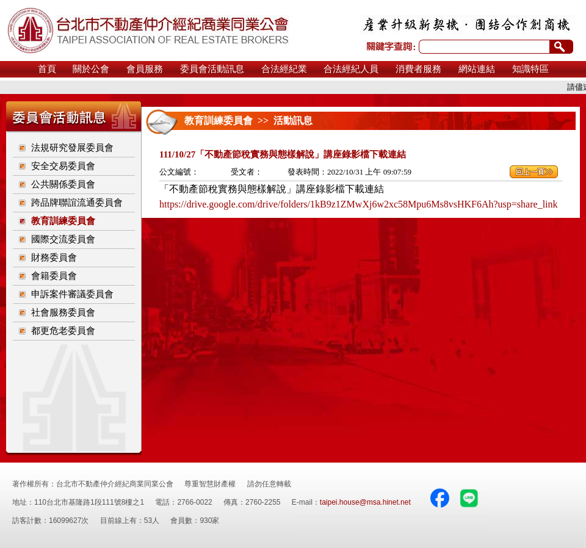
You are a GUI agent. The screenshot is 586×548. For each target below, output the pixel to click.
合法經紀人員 (351, 69)
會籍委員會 (54, 276)
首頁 (47, 69)
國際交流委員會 (63, 239)
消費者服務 (418, 69)
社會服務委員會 (63, 312)
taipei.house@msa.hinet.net (365, 502)
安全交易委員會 (63, 166)
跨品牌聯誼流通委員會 (77, 202)
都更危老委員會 (63, 331)
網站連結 (476, 69)
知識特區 (530, 69)
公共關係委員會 (63, 184)
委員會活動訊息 (212, 69)
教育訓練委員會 (63, 221)
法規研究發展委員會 (72, 148)
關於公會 (91, 69)
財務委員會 (54, 257)
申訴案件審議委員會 (72, 294)
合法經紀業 (284, 69)
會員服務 (144, 69)
